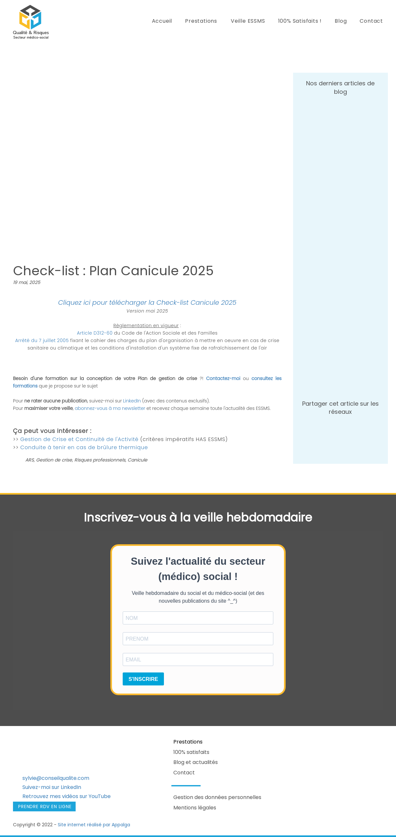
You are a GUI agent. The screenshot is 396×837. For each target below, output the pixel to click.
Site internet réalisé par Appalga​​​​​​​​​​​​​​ (94, 824)
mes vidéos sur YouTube (79, 796)
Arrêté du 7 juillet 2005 (42, 340)
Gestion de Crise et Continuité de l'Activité (80, 439)
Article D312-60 (95, 333)
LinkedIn (132, 401)
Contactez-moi (223, 378)
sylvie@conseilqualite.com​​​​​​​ (55, 778)
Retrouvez (35, 796)
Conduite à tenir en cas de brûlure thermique (84, 447)
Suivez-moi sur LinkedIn (51, 787)
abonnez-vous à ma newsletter (110, 408)
